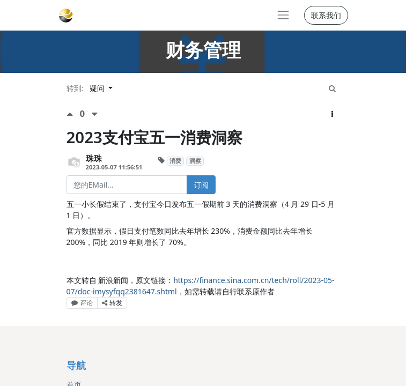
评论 (82, 302)
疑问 (98, 88)
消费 (175, 161)
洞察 (195, 161)
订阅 (201, 185)
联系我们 (326, 15)
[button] (332, 114)
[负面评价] (95, 114)
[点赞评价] (73, 114)
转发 (112, 302)
